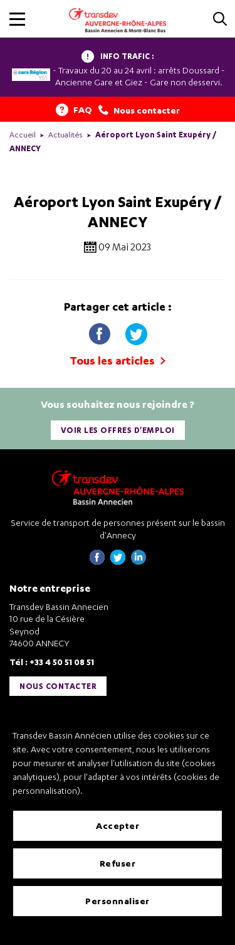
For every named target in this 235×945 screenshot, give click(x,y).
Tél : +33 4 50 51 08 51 (51, 661)
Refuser (118, 863)
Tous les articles (117, 360)
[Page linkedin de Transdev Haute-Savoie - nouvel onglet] (138, 561)
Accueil (22, 134)
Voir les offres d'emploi (118, 430)
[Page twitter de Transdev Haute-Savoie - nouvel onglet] (117, 561)
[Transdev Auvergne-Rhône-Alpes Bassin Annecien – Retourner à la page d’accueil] (118, 487)
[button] (17, 19)
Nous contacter (58, 686)
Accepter (117, 825)
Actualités (65, 134)
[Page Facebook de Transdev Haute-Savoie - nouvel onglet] (97, 561)
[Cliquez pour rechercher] (220, 19)
